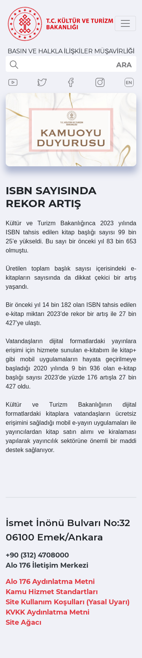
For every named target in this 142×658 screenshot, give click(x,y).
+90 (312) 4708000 (37, 555)
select (123, 64)
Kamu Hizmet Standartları (52, 592)
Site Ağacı (23, 622)
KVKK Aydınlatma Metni (47, 612)
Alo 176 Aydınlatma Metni (50, 581)
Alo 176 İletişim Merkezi (47, 565)
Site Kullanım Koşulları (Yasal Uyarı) (68, 602)
